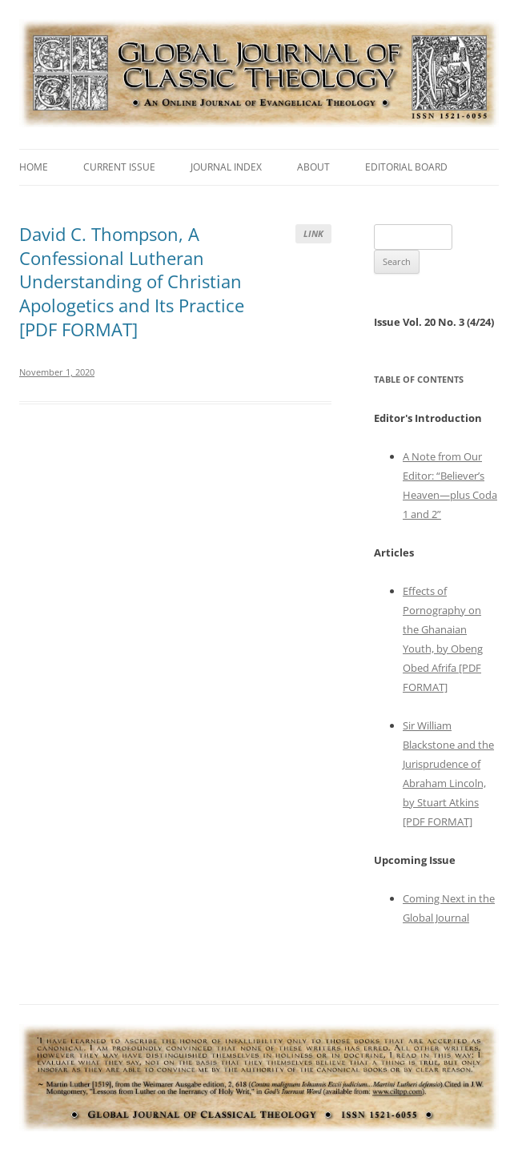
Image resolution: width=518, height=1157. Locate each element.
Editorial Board (406, 167)
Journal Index (226, 167)
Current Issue (119, 167)
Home (33, 167)
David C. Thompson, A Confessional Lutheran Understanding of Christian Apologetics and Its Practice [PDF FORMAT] (131, 281)
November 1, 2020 (56, 372)
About (313, 167)
